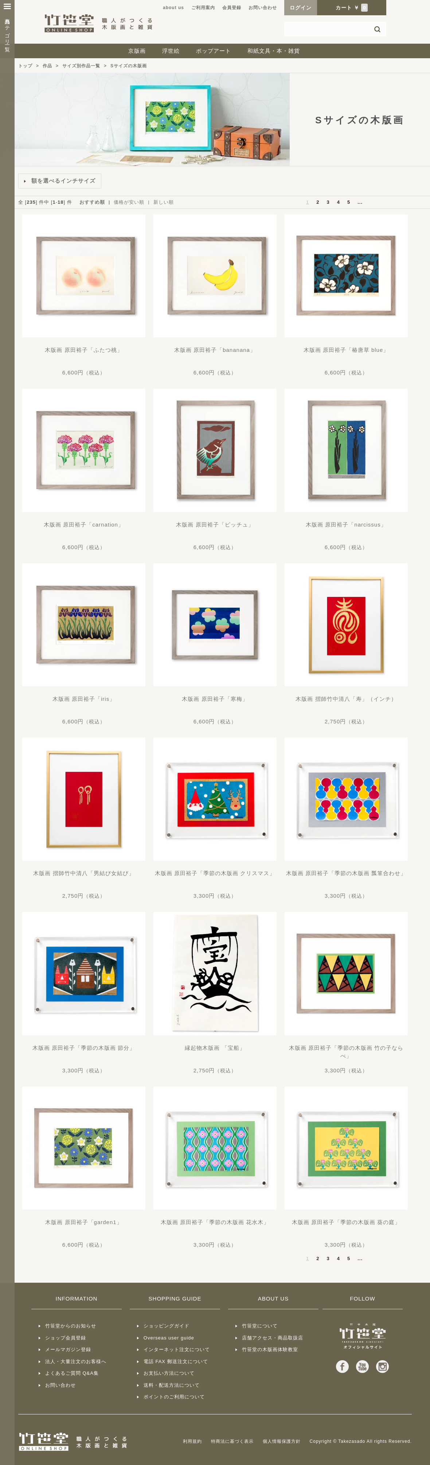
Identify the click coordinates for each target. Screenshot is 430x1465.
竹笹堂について (260, 1326)
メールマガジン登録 (68, 1349)
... (360, 202)
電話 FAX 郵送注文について (176, 1361)
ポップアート (213, 51)
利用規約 (192, 1441)
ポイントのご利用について (174, 1397)
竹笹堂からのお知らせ (70, 1326)
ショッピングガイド (166, 1326)
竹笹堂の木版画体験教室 (270, 1349)
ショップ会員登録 (65, 1338)
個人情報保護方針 (282, 1441)
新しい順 (163, 202)
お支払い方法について (169, 1373)
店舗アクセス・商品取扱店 (272, 1338)
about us (173, 7)
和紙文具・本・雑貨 (273, 51)
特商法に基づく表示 (232, 1441)
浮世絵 (171, 51)
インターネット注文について (177, 1349)
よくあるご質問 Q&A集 (72, 1373)
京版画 (137, 51)
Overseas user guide (169, 1338)
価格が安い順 (129, 202)
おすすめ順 (92, 202)
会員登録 (231, 7)
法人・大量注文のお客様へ (75, 1361)
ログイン (301, 8)
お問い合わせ (263, 7)
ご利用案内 (203, 7)
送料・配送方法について (172, 1385)
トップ (25, 65)
